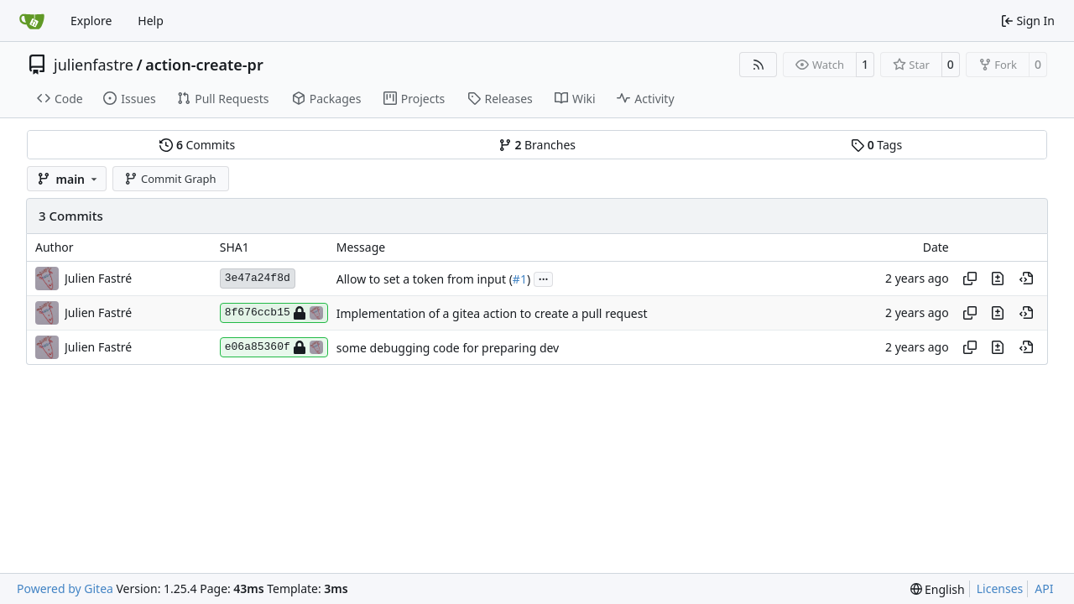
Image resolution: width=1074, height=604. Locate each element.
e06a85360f (274, 347)
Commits (197, 145)
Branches (537, 145)
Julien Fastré (98, 278)
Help (151, 21)
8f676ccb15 (274, 313)
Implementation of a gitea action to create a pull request (492, 313)
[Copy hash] (970, 278)
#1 (520, 279)
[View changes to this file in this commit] (997, 278)
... (544, 278)
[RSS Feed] (758, 64)
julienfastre (93, 64)
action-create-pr (204, 64)
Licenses (1000, 588)
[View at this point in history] (1026, 278)
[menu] (937, 589)
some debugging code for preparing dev (447, 348)
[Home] (31, 21)
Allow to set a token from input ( (424, 279)
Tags (876, 145)
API (1044, 588)
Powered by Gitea (65, 588)
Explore (91, 21)
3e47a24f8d (257, 278)
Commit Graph (170, 178)
